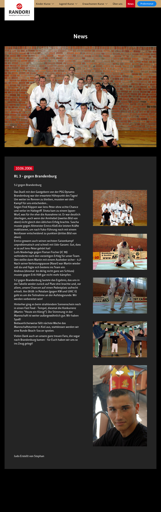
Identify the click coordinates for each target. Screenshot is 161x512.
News (131, 3)
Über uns (117, 3)
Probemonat (146, 3)
